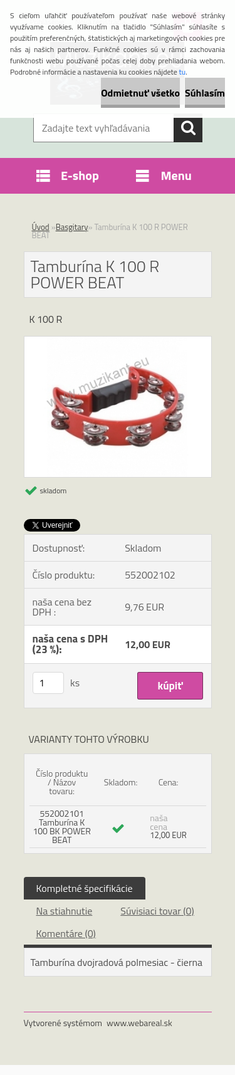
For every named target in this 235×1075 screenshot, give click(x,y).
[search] (188, 127)
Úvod (41, 227)
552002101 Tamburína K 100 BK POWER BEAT (62, 826)
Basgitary (72, 227)
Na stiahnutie (64, 910)
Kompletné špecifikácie (84, 888)
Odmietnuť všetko (140, 92)
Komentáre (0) (66, 933)
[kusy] (48, 683)
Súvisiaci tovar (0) (157, 910)
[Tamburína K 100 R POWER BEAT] (117, 341)
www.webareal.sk (139, 1022)
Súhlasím (205, 92)
